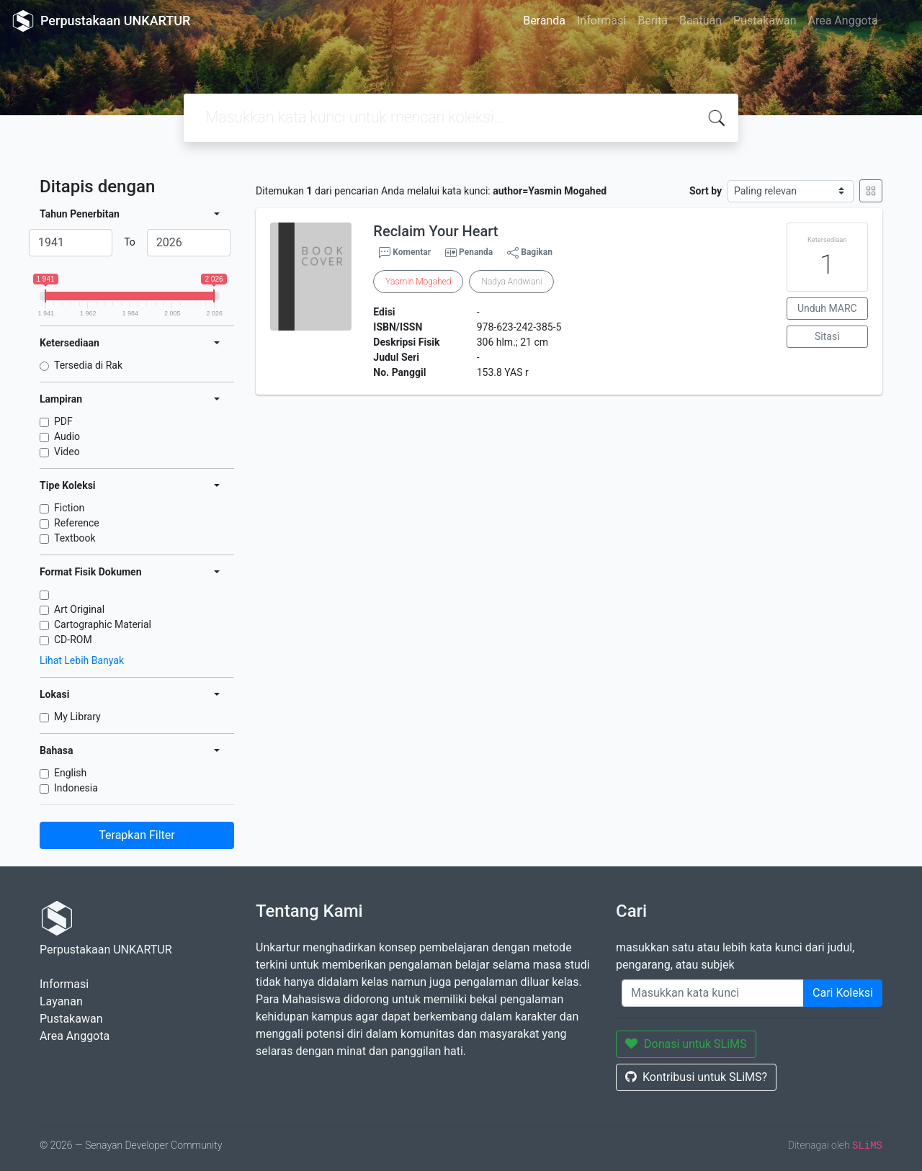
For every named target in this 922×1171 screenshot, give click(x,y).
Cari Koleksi (843, 993)
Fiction (69, 507)
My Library (77, 716)
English (70, 773)
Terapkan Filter (136, 835)
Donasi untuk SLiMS (686, 1044)
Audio (67, 436)
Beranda (544, 20)
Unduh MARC (827, 308)
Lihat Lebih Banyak (82, 660)
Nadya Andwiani (511, 282)
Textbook (75, 538)
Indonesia (76, 788)
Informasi (601, 20)
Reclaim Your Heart (435, 231)
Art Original (79, 609)
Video (67, 451)
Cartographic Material (102, 624)
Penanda (476, 252)
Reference (76, 523)
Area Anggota (843, 20)
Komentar (405, 253)
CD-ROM (73, 639)
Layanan (61, 1001)
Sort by (705, 191)
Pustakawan (764, 20)
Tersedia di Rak (88, 365)
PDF (63, 421)
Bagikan (529, 253)
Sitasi (827, 336)
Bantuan (700, 20)
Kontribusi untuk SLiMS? (696, 1077)
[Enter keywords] (713, 993)
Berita (652, 20)
